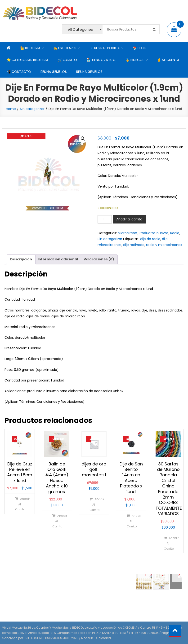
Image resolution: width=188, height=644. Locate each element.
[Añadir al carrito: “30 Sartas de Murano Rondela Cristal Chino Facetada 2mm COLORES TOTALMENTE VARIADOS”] (168, 543)
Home (11, 108)
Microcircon (127, 233)
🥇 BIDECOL (134, 59)
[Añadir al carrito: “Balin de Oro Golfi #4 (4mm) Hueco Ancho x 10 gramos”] (56, 521)
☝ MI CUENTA (168, 59)
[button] (83, 138)
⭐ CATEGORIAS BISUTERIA (27, 59)
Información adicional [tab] (58, 259)
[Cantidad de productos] (105, 219)
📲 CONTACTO (19, 71)
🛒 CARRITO (67, 59)
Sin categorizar (32, 108)
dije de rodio (150, 239)
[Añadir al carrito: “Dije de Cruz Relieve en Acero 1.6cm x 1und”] (19, 504)
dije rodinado (133, 244)
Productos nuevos (154, 233)
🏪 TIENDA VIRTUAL (101, 59)
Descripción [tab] (21, 259)
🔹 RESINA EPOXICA (104, 48)
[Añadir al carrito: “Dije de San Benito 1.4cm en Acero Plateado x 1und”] (131, 521)
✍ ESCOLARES (64, 48)
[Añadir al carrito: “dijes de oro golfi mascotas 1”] (93, 504)
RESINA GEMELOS (53, 71)
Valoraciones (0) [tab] (99, 259)
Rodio (174, 233)
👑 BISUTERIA (30, 48)
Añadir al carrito (129, 219)
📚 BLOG (139, 48)
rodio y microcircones (164, 244)
